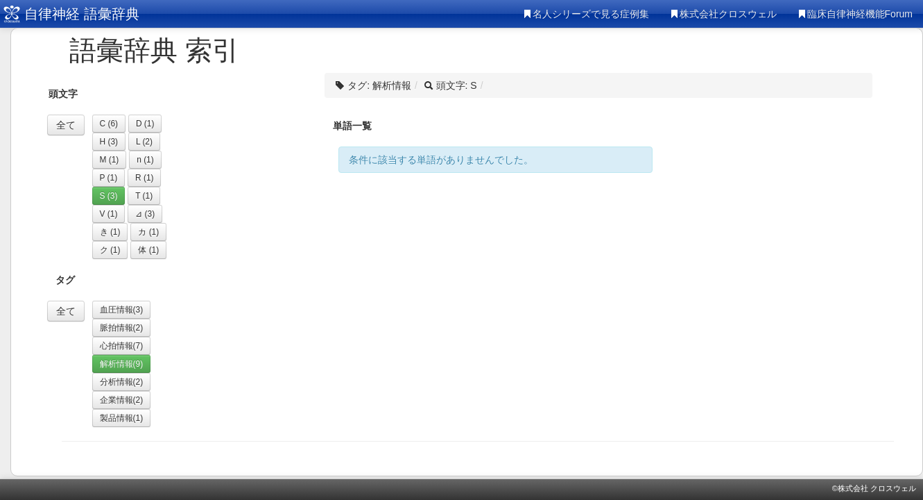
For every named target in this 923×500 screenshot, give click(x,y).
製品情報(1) (122, 418)
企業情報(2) (122, 400)
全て (66, 125)
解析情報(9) (122, 364)
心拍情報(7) (122, 346)
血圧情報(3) (122, 310)
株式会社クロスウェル (723, 13)
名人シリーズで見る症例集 (586, 13)
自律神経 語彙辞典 (81, 14)
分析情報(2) (122, 382)
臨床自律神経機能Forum (855, 13)
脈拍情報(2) (122, 328)
